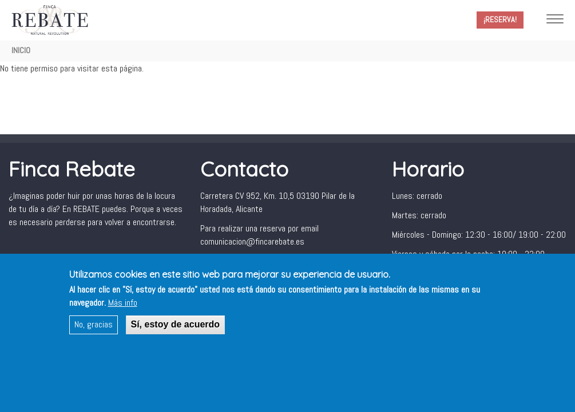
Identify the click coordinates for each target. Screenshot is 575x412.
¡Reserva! (500, 19)
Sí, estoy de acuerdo (175, 331)
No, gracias (93, 331)
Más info (122, 310)
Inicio (20, 50)
